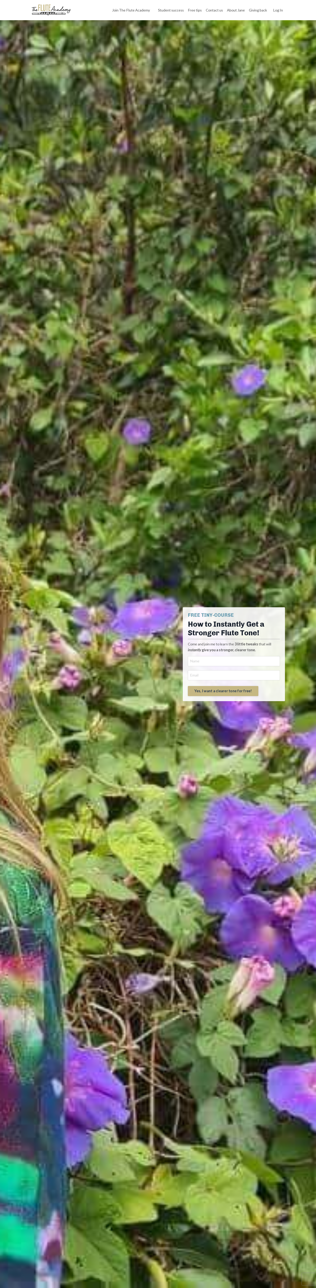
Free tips (195, 10)
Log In (278, 10)
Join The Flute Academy (131, 10)
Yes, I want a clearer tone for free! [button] (223, 691)
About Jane (236, 10)
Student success (171, 10)
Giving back (258, 10)
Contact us (214, 10)
